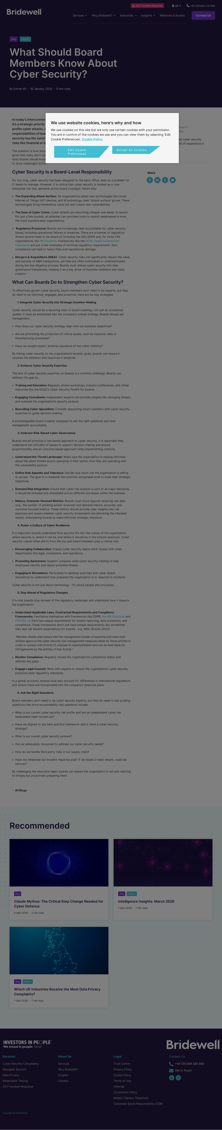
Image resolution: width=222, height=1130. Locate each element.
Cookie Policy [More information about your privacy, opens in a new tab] (92, 139)
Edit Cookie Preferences (77, 151)
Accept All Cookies (131, 150)
